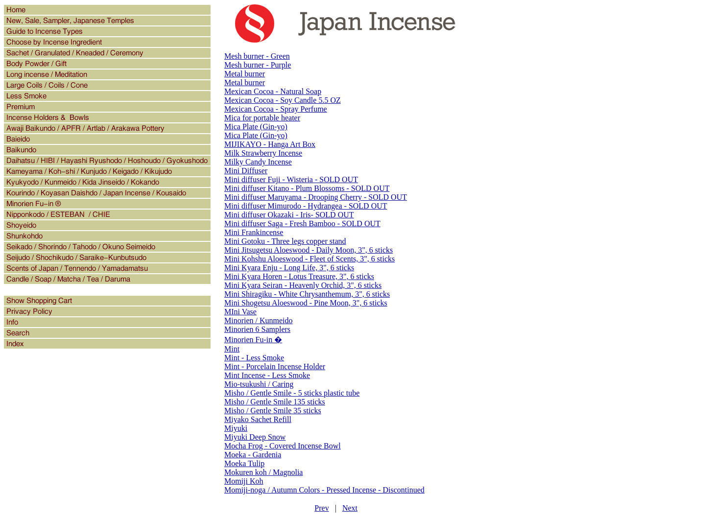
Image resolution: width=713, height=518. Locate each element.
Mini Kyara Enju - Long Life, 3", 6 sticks (289, 267)
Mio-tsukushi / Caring (258, 384)
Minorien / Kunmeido (258, 320)
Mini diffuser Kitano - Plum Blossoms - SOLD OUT (306, 188)
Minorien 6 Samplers (257, 329)
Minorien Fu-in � (253, 339)
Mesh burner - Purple (257, 65)
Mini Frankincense (253, 232)
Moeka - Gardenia (252, 454)
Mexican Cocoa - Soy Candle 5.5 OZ (282, 100)
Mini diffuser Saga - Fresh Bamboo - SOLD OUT (302, 223)
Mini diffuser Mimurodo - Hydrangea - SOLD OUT (305, 206)
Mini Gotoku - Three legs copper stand (285, 241)
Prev (321, 508)
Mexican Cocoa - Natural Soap (272, 91)
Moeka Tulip (244, 463)
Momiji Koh (243, 481)
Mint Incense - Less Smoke (267, 375)
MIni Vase (240, 311)
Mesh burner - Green (257, 56)
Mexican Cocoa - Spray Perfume (275, 109)
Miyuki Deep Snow (254, 437)
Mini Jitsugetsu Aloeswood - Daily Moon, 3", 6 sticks (308, 250)
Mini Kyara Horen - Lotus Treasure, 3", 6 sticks (299, 276)
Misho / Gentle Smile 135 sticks (274, 402)
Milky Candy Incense (258, 162)
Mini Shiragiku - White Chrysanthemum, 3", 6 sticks (307, 294)
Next (349, 508)
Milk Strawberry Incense (263, 153)
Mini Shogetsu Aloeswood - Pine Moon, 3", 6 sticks (305, 303)
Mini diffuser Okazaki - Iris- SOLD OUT (289, 215)
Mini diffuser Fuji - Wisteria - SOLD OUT (291, 179)
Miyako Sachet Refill (257, 419)
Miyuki (235, 428)
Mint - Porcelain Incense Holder (274, 366)
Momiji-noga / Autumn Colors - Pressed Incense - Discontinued (324, 490)
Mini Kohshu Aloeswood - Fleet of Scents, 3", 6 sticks (309, 259)
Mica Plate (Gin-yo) (255, 126)
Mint (231, 349)
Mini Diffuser (245, 170)
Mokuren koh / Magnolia (263, 472)
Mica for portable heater (262, 118)
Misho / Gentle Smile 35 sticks (272, 410)
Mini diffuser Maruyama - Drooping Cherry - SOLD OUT (315, 197)
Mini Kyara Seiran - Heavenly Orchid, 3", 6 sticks (302, 285)
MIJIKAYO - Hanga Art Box (269, 144)
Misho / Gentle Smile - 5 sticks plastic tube (291, 393)
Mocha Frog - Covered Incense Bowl (282, 446)
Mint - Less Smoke (254, 357)
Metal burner (244, 74)
